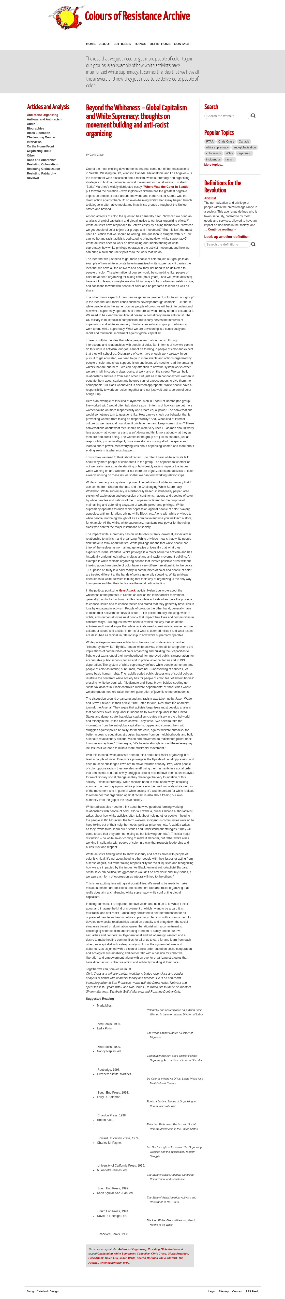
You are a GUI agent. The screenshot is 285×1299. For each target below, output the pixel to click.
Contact (182, 44)
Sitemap (224, 1291)
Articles (122, 44)
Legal (211, 1291)
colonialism (213, 153)
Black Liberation (38, 133)
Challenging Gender (41, 137)
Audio (31, 124)
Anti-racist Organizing (42, 115)
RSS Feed (251, 1291)
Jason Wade (127, 1257)
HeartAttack (127, 590)
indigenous (213, 159)
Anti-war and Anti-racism (44, 119)
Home (91, 44)
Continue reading (222, 229)
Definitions (160, 44)
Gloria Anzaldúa (178, 1253)
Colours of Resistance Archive (137, 15)
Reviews (33, 178)
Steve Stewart (168, 1257)
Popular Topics (219, 132)
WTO (126, 1262)
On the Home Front (40, 146)
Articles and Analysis (48, 106)
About (105, 44)
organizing (244, 153)
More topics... (214, 164)
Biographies (35, 128)
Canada (244, 141)
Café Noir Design (48, 1291)
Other (31, 155)
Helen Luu (111, 1257)
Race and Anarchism (42, 160)
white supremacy (111, 1262)
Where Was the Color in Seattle (166, 186)
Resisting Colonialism (42, 164)
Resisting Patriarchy (41, 173)
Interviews (34, 142)
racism (229, 159)
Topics (140, 44)
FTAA (210, 141)
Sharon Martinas (147, 1257)
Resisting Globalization (43, 169)
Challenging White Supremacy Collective (123, 1253)
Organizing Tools (39, 151)
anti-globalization (244, 147)
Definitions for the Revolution (222, 186)
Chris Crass (158, 1253)
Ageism (210, 198)
